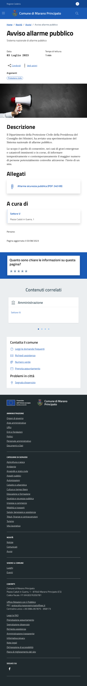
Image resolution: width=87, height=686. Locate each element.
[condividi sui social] (14, 65)
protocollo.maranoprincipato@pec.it (28, 605)
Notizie (10, 542)
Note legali (12, 642)
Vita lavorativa (13, 525)
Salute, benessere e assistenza (21, 512)
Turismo (10, 521)
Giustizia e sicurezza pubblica (20, 498)
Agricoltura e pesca (16, 462)
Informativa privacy (16, 638)
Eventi (10, 572)
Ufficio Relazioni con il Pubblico (21, 602)
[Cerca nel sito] (76, 13)
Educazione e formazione (18, 494)
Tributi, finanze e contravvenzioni (22, 516)
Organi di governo (15, 418)
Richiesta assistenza (16, 629)
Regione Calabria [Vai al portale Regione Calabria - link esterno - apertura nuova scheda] (14, 3)
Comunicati (12, 546)
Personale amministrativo (19, 441)
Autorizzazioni (13, 480)
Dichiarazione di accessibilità (20, 647)
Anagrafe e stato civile (17, 471)
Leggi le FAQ (13, 615)
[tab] (38, 329)
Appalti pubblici (14, 475)
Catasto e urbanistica (17, 484)
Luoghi (10, 568)
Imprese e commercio (17, 503)
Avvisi (9, 551)
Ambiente (11, 466)
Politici (10, 436)
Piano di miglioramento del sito (21, 651)
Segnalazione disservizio (18, 624)
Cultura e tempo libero (17, 489)
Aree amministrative (16, 422)
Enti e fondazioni (15, 432)
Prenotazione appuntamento (20, 620)
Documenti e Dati (15, 445)
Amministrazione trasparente (20, 633)
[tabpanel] (43, 311)
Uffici (9, 427)
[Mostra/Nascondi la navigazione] (3, 13)
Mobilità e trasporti (16, 507)
